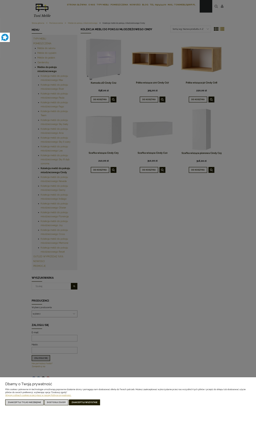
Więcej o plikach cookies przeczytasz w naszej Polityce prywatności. (38, 395)
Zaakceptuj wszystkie (84, 402)
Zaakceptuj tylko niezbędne (24, 402)
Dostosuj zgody (56, 402)
